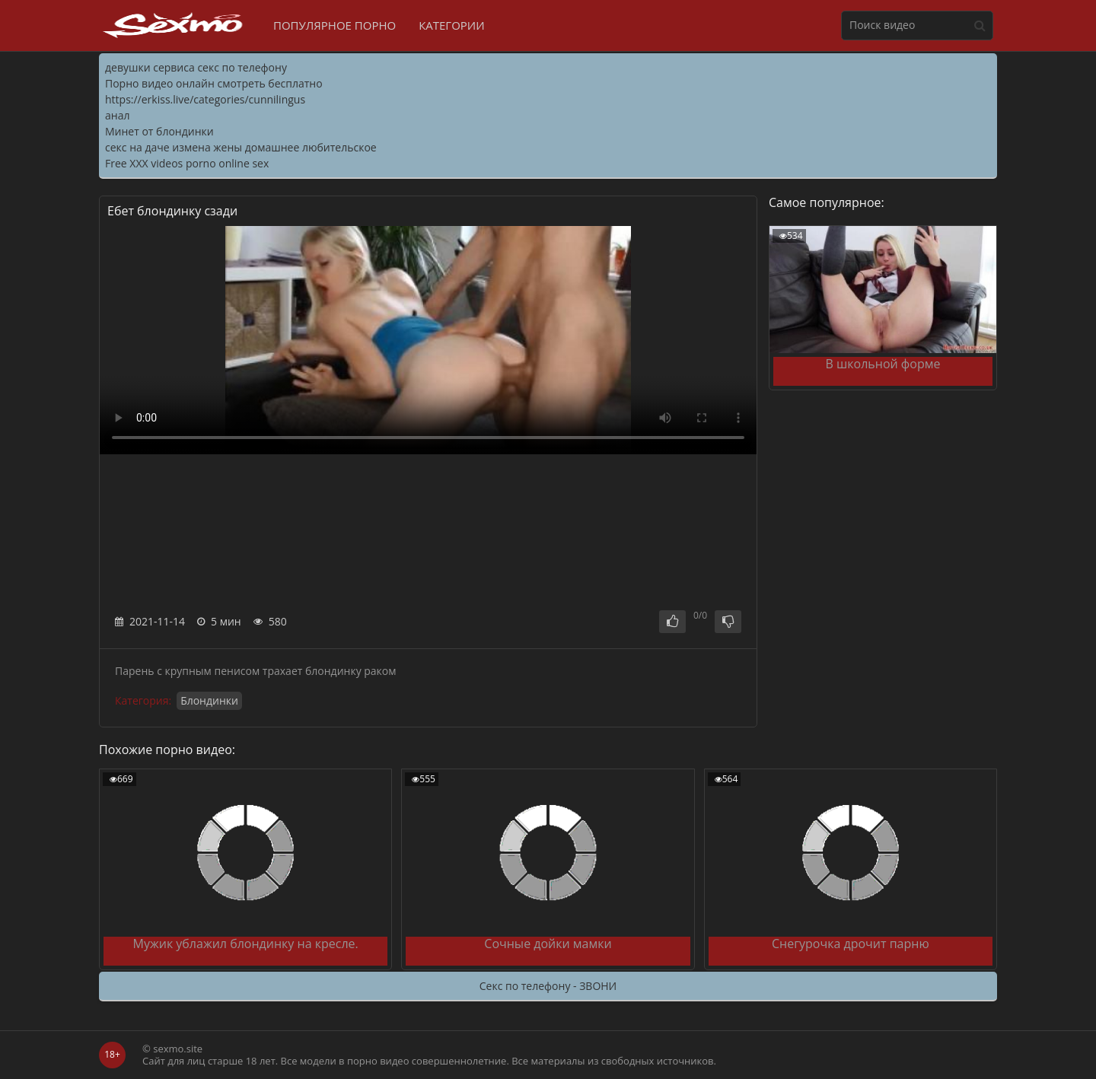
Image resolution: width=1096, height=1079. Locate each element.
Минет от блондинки (159, 131)
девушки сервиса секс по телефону (196, 67)
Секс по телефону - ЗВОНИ (548, 986)
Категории (452, 25)
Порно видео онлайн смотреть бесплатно (214, 83)
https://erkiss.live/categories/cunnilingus (205, 99)
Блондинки (209, 700)
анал (117, 115)
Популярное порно (334, 25)
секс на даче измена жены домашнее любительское (241, 147)
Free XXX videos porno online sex (187, 163)
